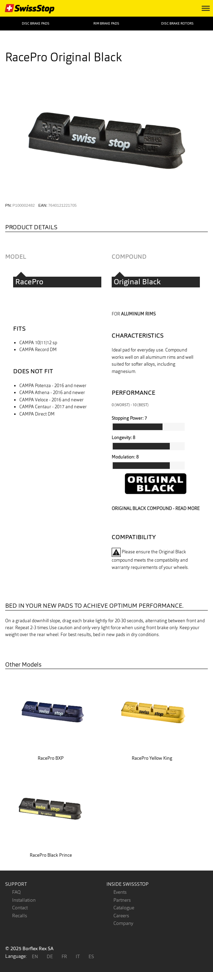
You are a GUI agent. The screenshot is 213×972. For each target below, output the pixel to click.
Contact (20, 907)
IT (78, 956)
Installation (24, 900)
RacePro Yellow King (152, 758)
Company (123, 923)
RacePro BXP (51, 758)
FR (64, 956)
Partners (122, 900)
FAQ (16, 892)
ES (91, 956)
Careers (121, 915)
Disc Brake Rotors (177, 23)
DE (50, 956)
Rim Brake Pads (106, 23)
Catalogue (123, 907)
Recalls (19, 915)
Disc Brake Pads (35, 23)
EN (35, 956)
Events (120, 892)
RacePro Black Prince (51, 855)
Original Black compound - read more (156, 508)
